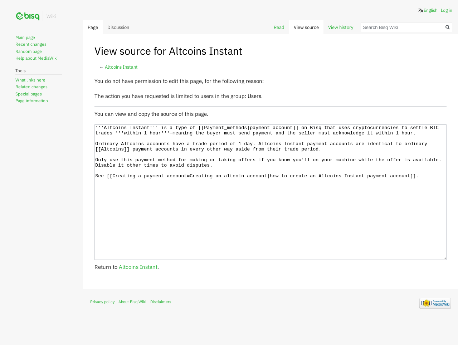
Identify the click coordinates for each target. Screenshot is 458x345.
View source (306, 27)
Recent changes (31, 44)
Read (279, 27)
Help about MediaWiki (36, 58)
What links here (30, 80)
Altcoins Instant (121, 67)
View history (340, 27)
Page (93, 27)
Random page (28, 51)
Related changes (31, 86)
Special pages (28, 94)
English (431, 10)
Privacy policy (102, 328)
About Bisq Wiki (132, 328)
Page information (31, 100)
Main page (25, 37)
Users (254, 95)
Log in (446, 10)
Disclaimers (160, 328)
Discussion (118, 27)
